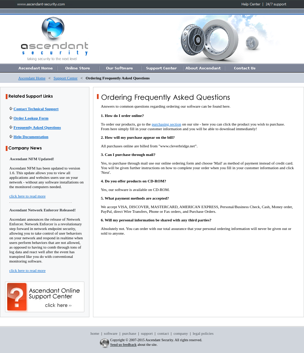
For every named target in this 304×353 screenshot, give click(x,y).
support (147, 333)
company (180, 333)
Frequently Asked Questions (37, 127)
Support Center (66, 78)
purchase (129, 333)
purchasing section (166, 124)
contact (163, 333)
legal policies (203, 333)
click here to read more (27, 196)
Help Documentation (31, 136)
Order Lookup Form (31, 118)
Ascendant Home (31, 78)
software (111, 333)
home (94, 333)
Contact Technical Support (36, 109)
